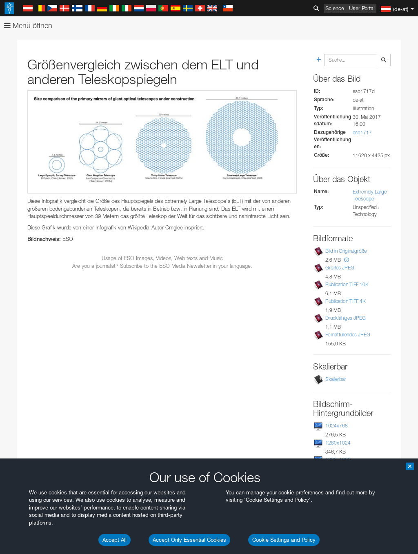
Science (334, 8)
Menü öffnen (28, 25)
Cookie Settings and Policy (284, 539)
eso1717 (362, 132)
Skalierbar (335, 379)
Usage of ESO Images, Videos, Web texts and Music (162, 258)
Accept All (114, 539)
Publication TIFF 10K (347, 284)
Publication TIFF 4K (345, 301)
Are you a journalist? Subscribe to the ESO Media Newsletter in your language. (162, 266)
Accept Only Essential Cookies (189, 539)
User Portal (362, 8)
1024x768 (336, 426)
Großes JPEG (339, 268)
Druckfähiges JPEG (345, 318)
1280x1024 (338, 443)
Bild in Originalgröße (346, 251)
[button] (346, 260)
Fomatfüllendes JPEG (347, 335)
